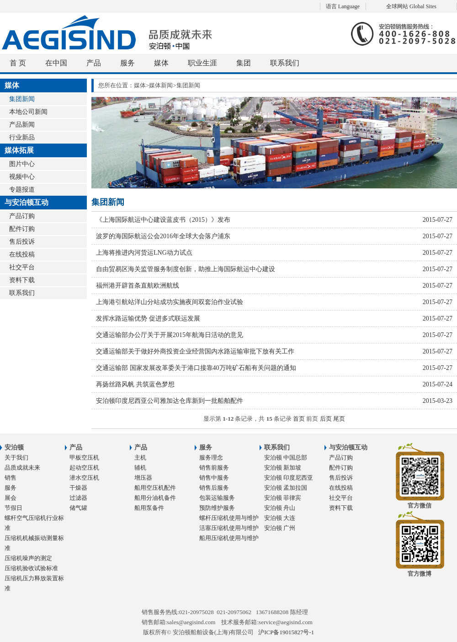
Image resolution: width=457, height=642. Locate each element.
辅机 (140, 467)
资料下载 (22, 280)
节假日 (13, 507)
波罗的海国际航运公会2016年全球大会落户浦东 (274, 236)
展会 (10, 497)
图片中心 (22, 163)
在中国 (56, 63)
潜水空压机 (84, 477)
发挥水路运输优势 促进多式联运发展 (274, 318)
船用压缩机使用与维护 (229, 538)
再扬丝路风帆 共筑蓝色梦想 (274, 384)
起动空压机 (84, 467)
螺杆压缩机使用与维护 (229, 517)
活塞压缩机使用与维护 (229, 527)
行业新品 (22, 137)
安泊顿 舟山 (279, 507)
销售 (10, 477)
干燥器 (78, 487)
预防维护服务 (217, 507)
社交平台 (22, 267)
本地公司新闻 (28, 111)
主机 (140, 457)
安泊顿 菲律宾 (282, 497)
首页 (299, 418)
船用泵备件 (149, 507)
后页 (326, 418)
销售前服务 (214, 467)
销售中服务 (214, 477)
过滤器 (78, 497)
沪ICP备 (286, 632)
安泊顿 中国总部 (285, 457)
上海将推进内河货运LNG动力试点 (274, 253)
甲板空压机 (84, 457)
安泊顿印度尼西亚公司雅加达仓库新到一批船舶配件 (274, 401)
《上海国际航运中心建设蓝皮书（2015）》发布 (274, 220)
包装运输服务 (217, 497)
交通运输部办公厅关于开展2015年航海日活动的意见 (274, 335)
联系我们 (284, 63)
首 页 (18, 63)
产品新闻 (22, 124)
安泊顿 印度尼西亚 (288, 477)
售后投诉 (22, 241)
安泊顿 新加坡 (282, 467)
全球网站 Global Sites (411, 6)
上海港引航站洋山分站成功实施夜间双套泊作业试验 (274, 302)
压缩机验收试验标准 (31, 568)
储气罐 (78, 507)
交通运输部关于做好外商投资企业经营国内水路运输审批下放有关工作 (274, 351)
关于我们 (16, 457)
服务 (127, 63)
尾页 (339, 418)
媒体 (161, 63)
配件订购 (22, 228)
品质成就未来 (22, 467)
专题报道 (22, 189)
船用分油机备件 (155, 497)
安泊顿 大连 (279, 517)
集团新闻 (22, 99)
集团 (243, 63)
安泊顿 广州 (279, 527)
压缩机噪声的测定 (28, 558)
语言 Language (343, 6)
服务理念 (211, 457)
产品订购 (22, 216)
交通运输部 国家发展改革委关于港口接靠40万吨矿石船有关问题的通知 (274, 368)
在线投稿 (22, 254)
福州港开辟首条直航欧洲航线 (274, 286)
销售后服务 (214, 487)
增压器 (143, 477)
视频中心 (22, 176)
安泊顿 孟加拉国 (285, 487)
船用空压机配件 (155, 487)
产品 (93, 63)
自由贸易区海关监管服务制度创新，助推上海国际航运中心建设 (274, 269)
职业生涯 (202, 63)
